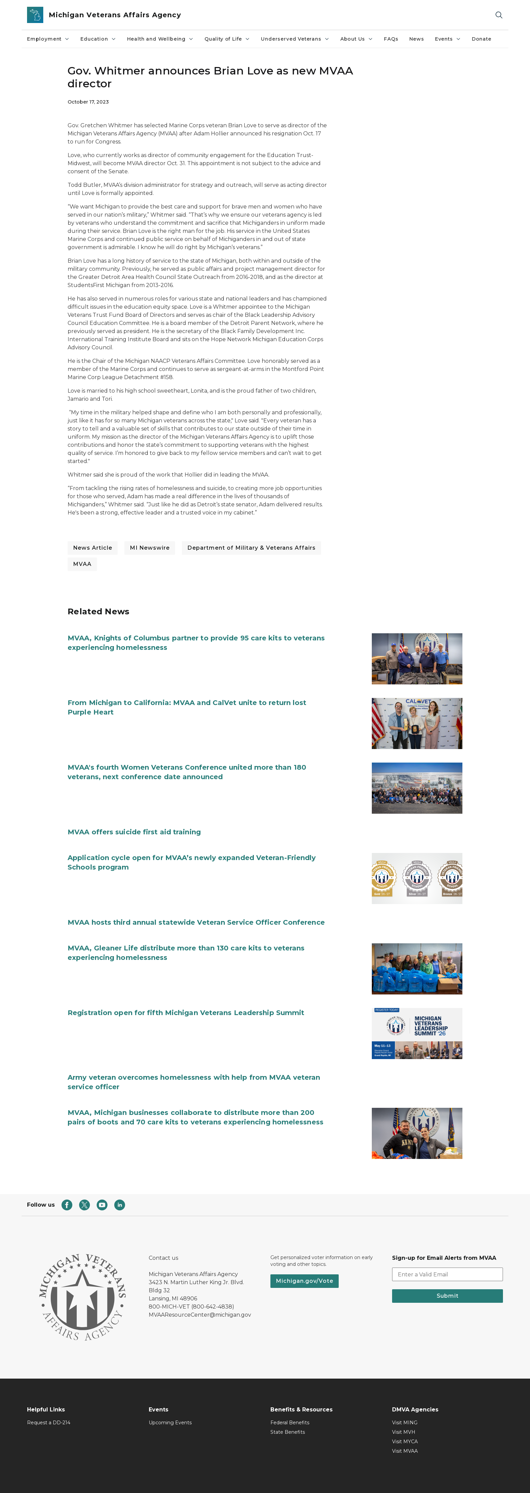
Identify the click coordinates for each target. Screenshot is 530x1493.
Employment (48, 39)
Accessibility (196, 1479)
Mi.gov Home (131, 1479)
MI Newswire (150, 548)
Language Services (297, 1479)
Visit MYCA (405, 1422)
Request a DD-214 (48, 1403)
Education (98, 39)
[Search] (499, 15)
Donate (481, 39)
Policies (165, 1479)
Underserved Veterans (295, 39)
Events (448, 39)
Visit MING (404, 1403)
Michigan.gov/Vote (304, 1261)
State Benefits (287, 1412)
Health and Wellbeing (160, 39)
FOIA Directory (346, 1479)
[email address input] (447, 1254)
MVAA (82, 564)
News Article (92, 548)
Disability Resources (242, 1479)
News (416, 39)
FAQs (391, 39)
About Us (357, 39)
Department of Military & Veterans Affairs (251, 548)
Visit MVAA (405, 1431)
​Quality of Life (227, 39)
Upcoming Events (170, 1403)
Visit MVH (403, 1412)
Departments (388, 1479)
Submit (448, 1276)
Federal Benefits (289, 1403)
